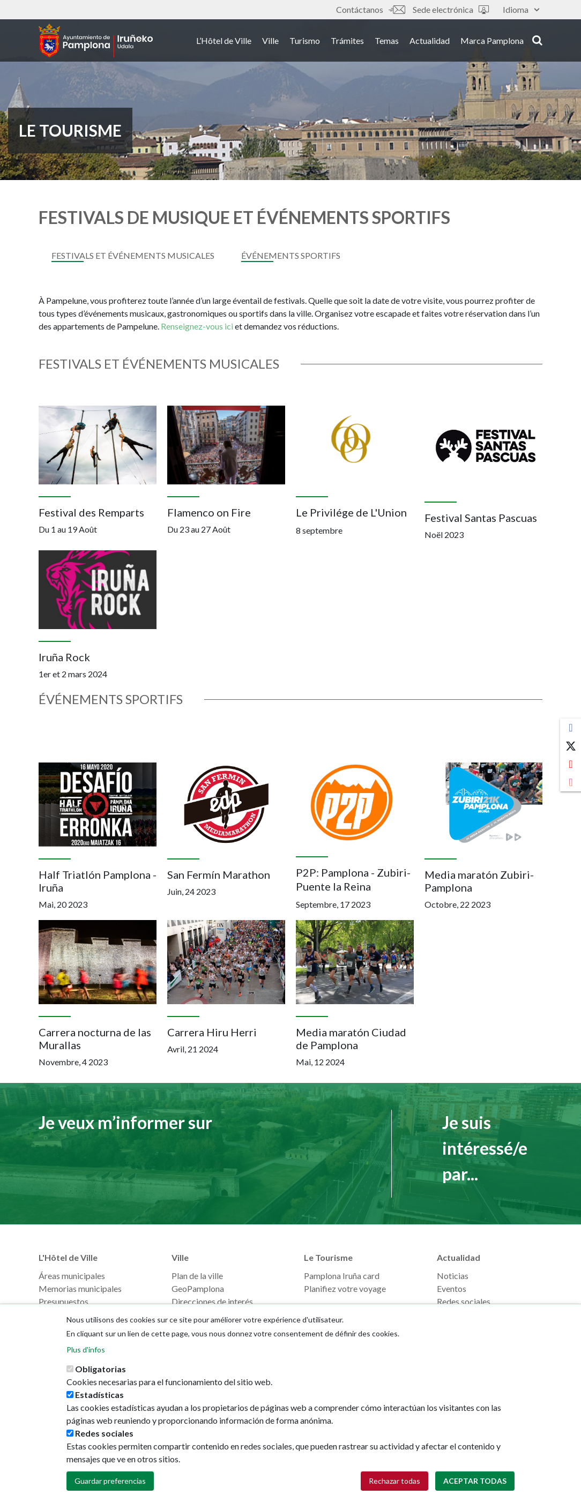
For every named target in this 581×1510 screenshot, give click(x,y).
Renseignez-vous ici (198, 326)
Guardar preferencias (110, 1480)
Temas (387, 42)
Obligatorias (100, 1369)
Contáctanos (370, 9)
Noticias (452, 1275)
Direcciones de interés (212, 1301)
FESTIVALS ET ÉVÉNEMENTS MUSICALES (132, 255)
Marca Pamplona (492, 42)
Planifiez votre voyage (345, 1288)
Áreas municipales (72, 1275)
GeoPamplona (198, 1288)
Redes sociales (463, 1301)
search (537, 41)
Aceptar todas (474, 1480)
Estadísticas (99, 1394)
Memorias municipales (80, 1288)
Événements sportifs (290, 255)
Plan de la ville (197, 1275)
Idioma (521, 9)
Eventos (451, 1288)
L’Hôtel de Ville (223, 42)
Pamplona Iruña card (341, 1275)
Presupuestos (63, 1301)
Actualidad (429, 42)
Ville (270, 42)
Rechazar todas (394, 1480)
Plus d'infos (85, 1349)
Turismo (304, 42)
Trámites (347, 42)
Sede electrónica (451, 9)
